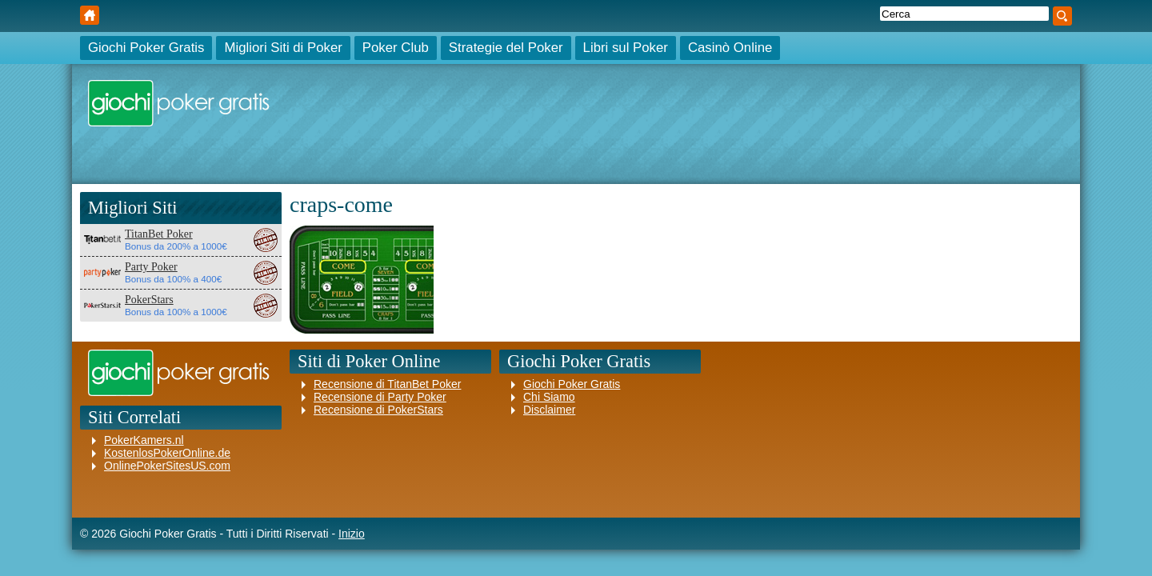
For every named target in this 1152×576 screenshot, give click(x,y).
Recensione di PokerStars (378, 409)
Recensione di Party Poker (380, 396)
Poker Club (395, 47)
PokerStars (149, 300)
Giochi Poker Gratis (89, 15)
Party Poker (151, 267)
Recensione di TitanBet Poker (387, 384)
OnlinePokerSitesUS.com (167, 465)
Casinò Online (730, 47)
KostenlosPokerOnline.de (167, 452)
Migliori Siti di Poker (283, 47)
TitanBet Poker (159, 234)
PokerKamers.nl (144, 440)
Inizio (351, 533)
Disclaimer (549, 409)
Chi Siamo (549, 396)
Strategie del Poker (506, 47)
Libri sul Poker (625, 47)
